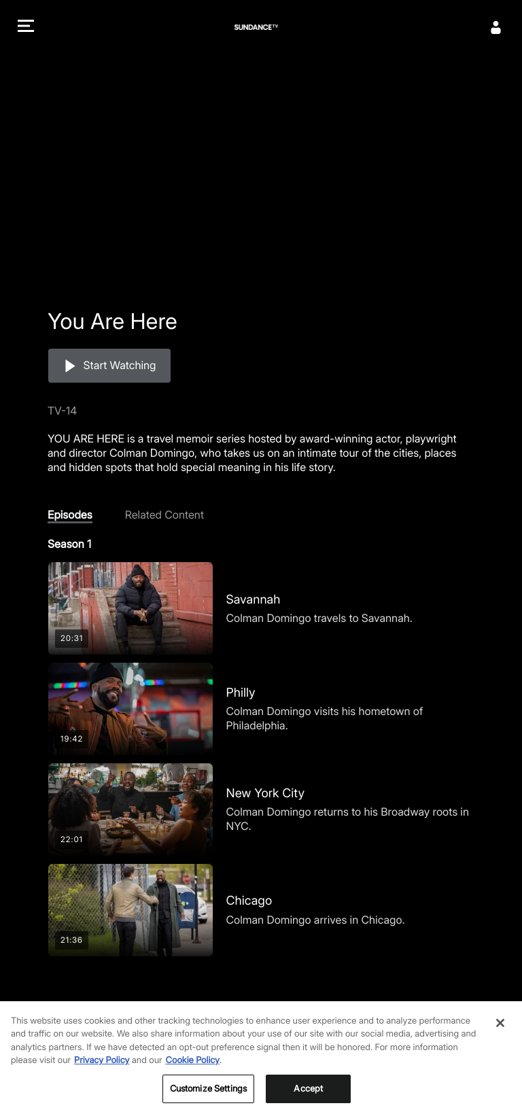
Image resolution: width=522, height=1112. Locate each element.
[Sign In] (496, 27)
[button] (26, 27)
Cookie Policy (193, 1068)
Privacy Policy (101, 1068)
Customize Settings (208, 1096)
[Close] (500, 1030)
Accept (308, 1096)
